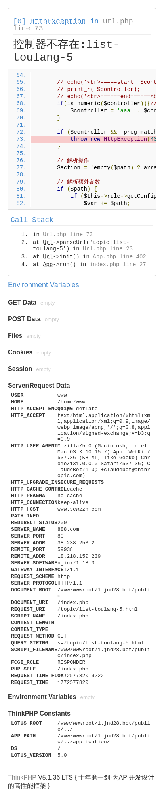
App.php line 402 (119, 257)
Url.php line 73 (68, 234)
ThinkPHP (22, 777)
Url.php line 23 (108, 249)
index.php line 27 (118, 264)
